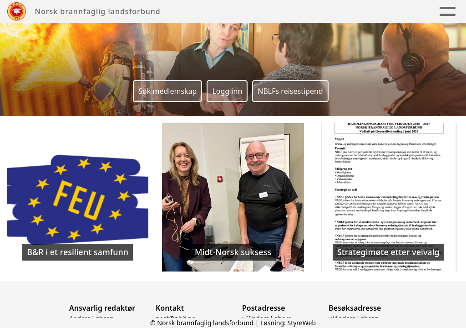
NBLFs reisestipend (290, 91)
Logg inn (227, 91)
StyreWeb (301, 322)
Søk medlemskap (167, 91)
